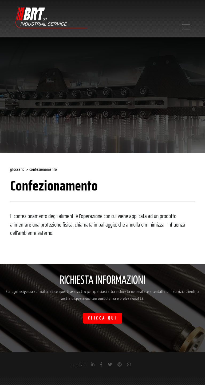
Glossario (17, 169)
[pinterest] (119, 364)
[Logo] (51, 18)
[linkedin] (92, 364)
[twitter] (110, 364)
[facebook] (101, 364)
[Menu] (186, 27)
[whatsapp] (129, 364)
